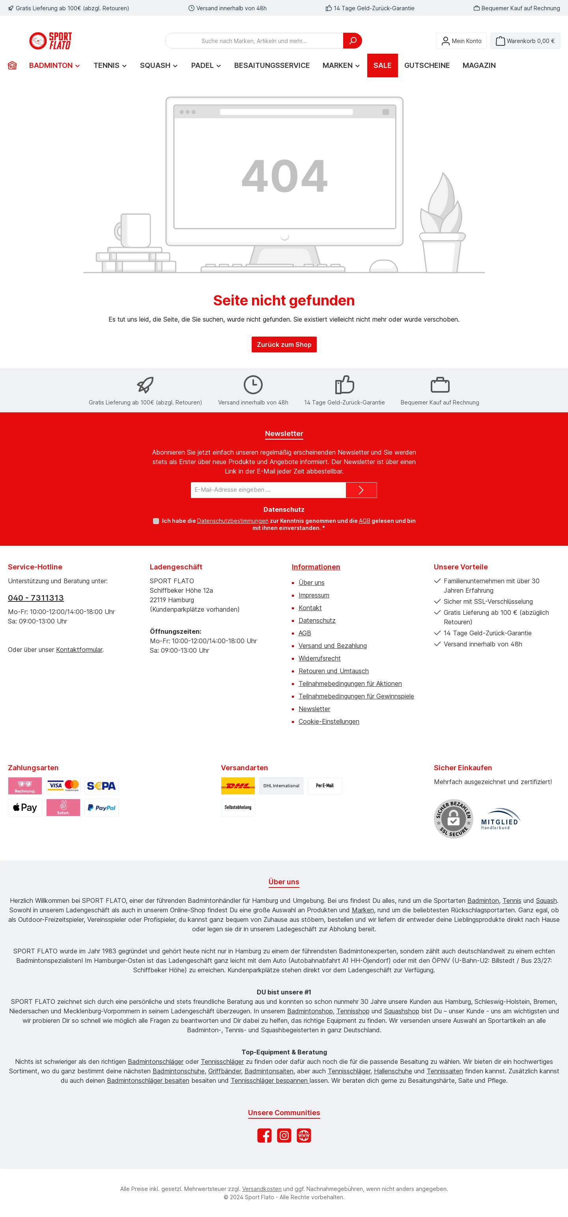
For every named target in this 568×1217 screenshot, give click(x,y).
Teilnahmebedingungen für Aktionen (350, 683)
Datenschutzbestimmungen (233, 520)
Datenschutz (317, 620)
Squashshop (401, 1011)
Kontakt (310, 608)
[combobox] (254, 49)
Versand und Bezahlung (333, 646)
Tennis (512, 900)
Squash (546, 900)
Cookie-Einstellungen (329, 721)
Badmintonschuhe (179, 1071)
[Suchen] (352, 49)
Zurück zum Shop (284, 361)
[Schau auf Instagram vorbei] (284, 1135)
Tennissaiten (445, 1071)
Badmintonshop (310, 1011)
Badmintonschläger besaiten (148, 1080)
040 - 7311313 (36, 598)
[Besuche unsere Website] (304, 1135)
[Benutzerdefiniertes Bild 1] (501, 819)
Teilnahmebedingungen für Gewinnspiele (356, 696)
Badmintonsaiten (269, 1071)
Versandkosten (262, 1188)
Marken (363, 910)
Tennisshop (353, 1011)
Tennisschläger (222, 1061)
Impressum (314, 595)
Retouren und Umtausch (334, 671)
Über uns (312, 582)
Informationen (316, 567)
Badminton (483, 900)
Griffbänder (224, 1071)
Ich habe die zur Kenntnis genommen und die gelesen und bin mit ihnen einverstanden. (289, 524)
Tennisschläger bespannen (270, 1080)
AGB (364, 520)
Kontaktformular (79, 649)
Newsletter (314, 709)
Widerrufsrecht (320, 658)
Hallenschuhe (393, 1071)
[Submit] (361, 490)
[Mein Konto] (461, 49)
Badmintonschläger (155, 1061)
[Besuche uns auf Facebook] (264, 1135)
